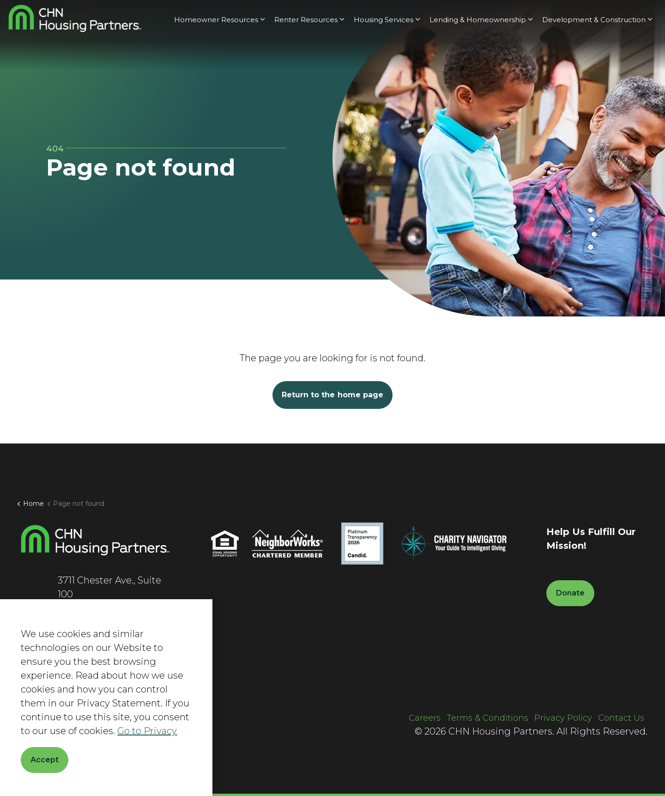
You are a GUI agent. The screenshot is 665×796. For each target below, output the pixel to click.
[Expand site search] (590, 17)
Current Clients (546, 17)
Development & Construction (594, 52)
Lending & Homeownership (477, 52)
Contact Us (621, 718)
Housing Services (383, 52)
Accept (44, 759)
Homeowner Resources (216, 52)
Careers (497, 17)
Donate (630, 17)
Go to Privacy (147, 730)
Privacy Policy (563, 718)
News (465, 17)
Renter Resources (306, 52)
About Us (429, 17)
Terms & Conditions (487, 718)
